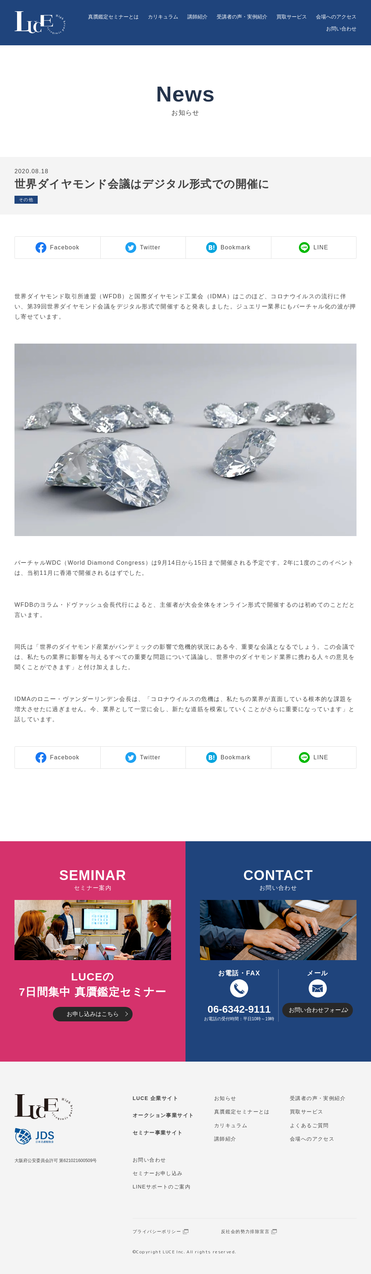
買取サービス (291, 17)
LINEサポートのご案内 (162, 1187)
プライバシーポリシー (157, 1231)
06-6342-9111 (239, 1009)
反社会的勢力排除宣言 (245, 1231)
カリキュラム (163, 17)
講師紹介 (197, 17)
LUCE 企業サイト (155, 1098)
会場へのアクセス (336, 17)
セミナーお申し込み (158, 1173)
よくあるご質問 (309, 1125)
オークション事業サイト (163, 1115)
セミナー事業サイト (158, 1133)
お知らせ (225, 1098)
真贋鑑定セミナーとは (113, 17)
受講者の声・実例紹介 (242, 17)
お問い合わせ (341, 29)
